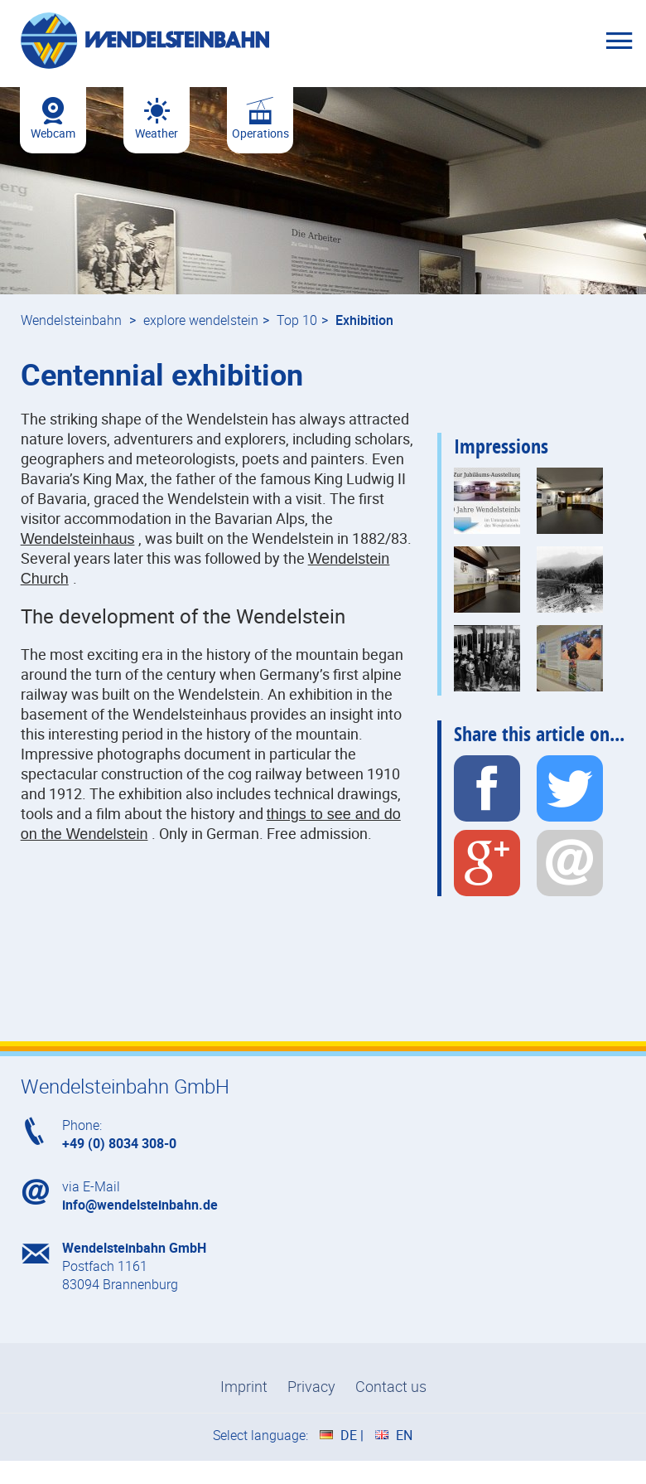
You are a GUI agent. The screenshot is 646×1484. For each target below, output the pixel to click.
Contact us (391, 1386)
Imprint (244, 1386)
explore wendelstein (200, 320)
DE (348, 1435)
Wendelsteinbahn (71, 320)
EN (404, 1435)
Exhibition (364, 320)
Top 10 (297, 320)
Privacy (311, 1386)
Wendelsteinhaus (78, 539)
